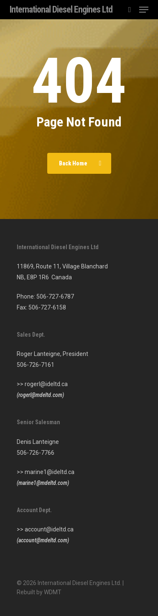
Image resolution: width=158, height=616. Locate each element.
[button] (143, 9)
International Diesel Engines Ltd (61, 9)
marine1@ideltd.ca (49, 472)
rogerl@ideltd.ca (46, 384)
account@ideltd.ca (49, 529)
